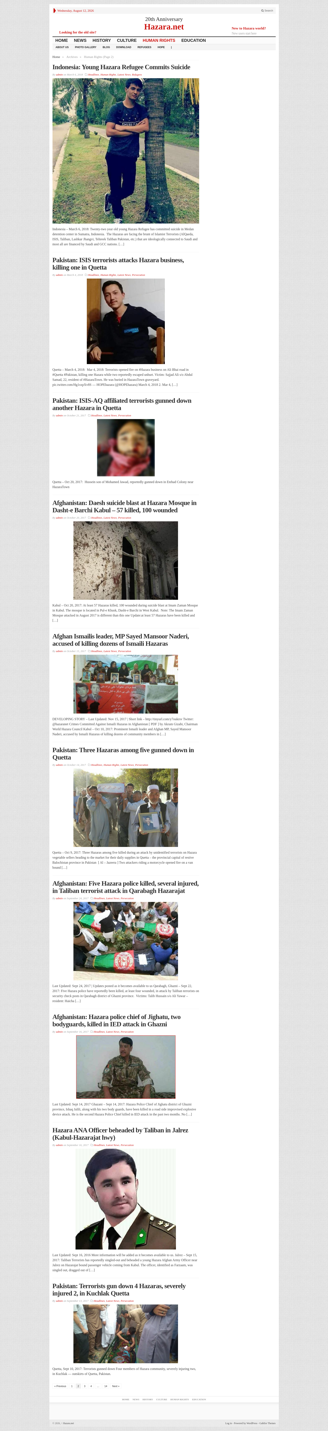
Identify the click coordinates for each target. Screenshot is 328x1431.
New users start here (244, 33)
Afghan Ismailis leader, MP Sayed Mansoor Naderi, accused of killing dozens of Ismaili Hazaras (121, 639)
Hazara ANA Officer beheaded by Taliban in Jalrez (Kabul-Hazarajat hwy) (120, 1133)
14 (105, 1386)
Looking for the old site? (77, 32)
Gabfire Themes (267, 1423)
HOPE (161, 47)
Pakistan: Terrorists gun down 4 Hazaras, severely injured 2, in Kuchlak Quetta (119, 1289)
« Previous (60, 1386)
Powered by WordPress (245, 1423)
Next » (115, 1386)
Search (267, 10)
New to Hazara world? (249, 28)
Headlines (93, 74)
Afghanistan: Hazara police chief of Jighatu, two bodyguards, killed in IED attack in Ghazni (117, 1020)
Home (61, 40)
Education (193, 40)
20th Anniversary (164, 19)
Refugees (144, 47)
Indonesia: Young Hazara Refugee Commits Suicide (121, 67)
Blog (106, 47)
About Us (62, 47)
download (123, 47)
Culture (127, 40)
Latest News (124, 74)
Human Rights (159, 40)
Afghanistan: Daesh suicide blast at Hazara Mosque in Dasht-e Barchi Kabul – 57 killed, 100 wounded (125, 506)
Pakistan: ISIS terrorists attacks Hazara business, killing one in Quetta (118, 263)
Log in (228, 1423)
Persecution (138, 274)
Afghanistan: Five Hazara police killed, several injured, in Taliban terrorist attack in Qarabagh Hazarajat (126, 887)
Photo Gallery (85, 47)
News (80, 40)
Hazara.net (164, 26)
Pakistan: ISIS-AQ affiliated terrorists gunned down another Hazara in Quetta (122, 404)
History (102, 40)
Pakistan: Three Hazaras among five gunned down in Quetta (123, 753)
